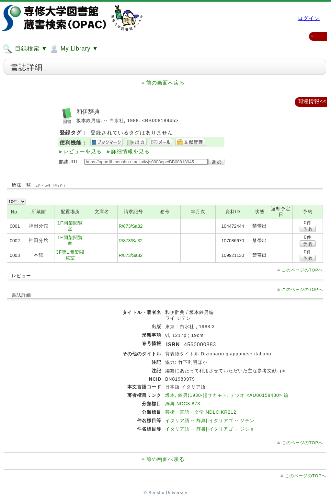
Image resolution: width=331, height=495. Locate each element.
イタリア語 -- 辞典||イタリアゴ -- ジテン (210, 420)
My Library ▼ (73, 49)
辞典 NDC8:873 (182, 403)
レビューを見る (82, 151)
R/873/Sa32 (131, 226)
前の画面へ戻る (165, 83)
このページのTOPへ (302, 270)
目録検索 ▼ (25, 49)
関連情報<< (312, 101)
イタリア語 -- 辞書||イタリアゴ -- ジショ (210, 429)
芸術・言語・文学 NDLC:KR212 (200, 412)
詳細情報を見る (130, 151)
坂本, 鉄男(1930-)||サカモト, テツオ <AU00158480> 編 (227, 395)
